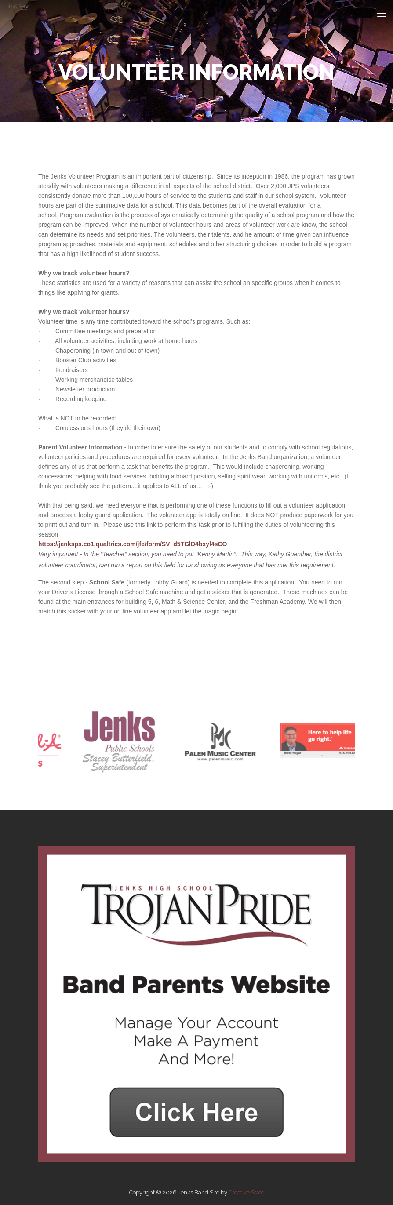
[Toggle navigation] (381, 13)
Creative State (246, 1192)
